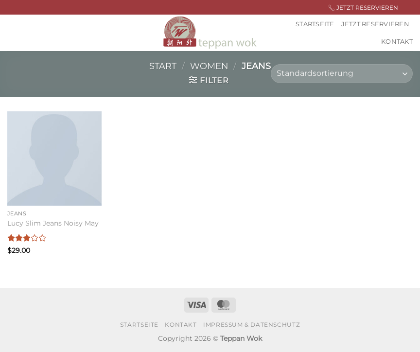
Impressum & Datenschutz (251, 324)
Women (209, 65)
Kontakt (397, 41)
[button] (208, 80)
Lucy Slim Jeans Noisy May (53, 223)
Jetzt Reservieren (375, 24)
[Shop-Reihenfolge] (342, 73)
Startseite (315, 24)
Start (162, 65)
